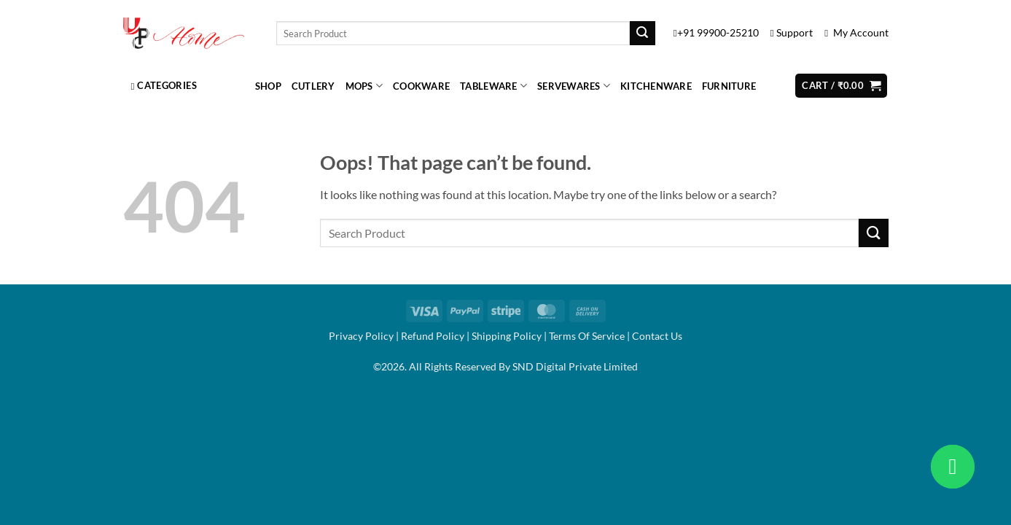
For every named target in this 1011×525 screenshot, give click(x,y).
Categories (164, 85)
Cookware (421, 86)
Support (792, 33)
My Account (856, 33)
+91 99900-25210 (717, 33)
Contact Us (657, 336)
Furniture (729, 86)
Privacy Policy (361, 336)
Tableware (493, 86)
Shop (268, 86)
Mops (364, 86)
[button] (841, 86)
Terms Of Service (587, 336)
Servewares (573, 86)
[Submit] (642, 33)
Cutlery (313, 86)
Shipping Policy (507, 336)
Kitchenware (656, 86)
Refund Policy (432, 336)
